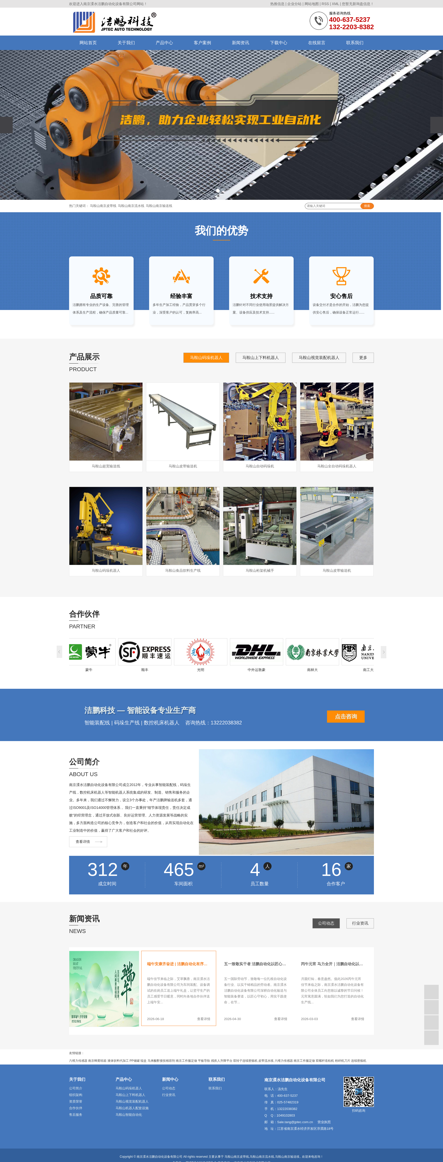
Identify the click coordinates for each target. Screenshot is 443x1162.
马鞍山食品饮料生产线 (183, 570)
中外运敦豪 (258, 670)
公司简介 (75, 1088)
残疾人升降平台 (221, 1060)
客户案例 (202, 42)
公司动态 (326, 923)
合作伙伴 (75, 1108)
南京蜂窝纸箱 (97, 1060)
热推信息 (277, 4)
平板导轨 (204, 1060)
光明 (201, 670)
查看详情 (83, 842)
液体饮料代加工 (118, 1060)
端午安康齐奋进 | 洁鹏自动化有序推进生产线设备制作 (178, 964)
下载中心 (278, 42)
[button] (218, 190)
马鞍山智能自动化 (129, 1115)
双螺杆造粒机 (325, 1060)
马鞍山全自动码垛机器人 (336, 466)
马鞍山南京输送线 (159, 206)
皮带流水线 (266, 1060)
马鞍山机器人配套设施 (132, 1108)
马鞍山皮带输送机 (183, 466)
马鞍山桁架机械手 (260, 570)
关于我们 (126, 42)
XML (335, 4)
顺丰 (146, 670)
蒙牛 (90, 670)
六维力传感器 (78, 1060)
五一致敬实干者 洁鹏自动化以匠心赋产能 (255, 964)
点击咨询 (346, 716)
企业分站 (294, 4)
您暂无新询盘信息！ (358, 4)
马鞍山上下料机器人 (260, 357)
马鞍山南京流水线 (131, 206)
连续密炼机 (358, 1060)
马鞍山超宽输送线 (106, 466)
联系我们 (354, 42)
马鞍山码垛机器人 (206, 357)
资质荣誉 (75, 1101)
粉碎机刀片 (342, 1060)
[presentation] (6, 125)
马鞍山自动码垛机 (260, 466)
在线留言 (316, 42)
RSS (325, 4)
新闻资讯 (240, 42)
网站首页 (88, 42)
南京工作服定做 (186, 1060)
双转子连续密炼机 (245, 1060)
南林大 (313, 670)
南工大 (369, 670)
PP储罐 (135, 1060)
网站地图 (312, 4)
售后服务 (75, 1115)
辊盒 (143, 1060)
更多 (363, 357)
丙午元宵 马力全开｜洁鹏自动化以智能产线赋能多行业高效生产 (332, 964)
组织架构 (75, 1095)
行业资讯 (360, 923)
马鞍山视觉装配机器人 (319, 357)
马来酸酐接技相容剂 (161, 1060)
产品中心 (164, 42)
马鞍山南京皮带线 (103, 206)
